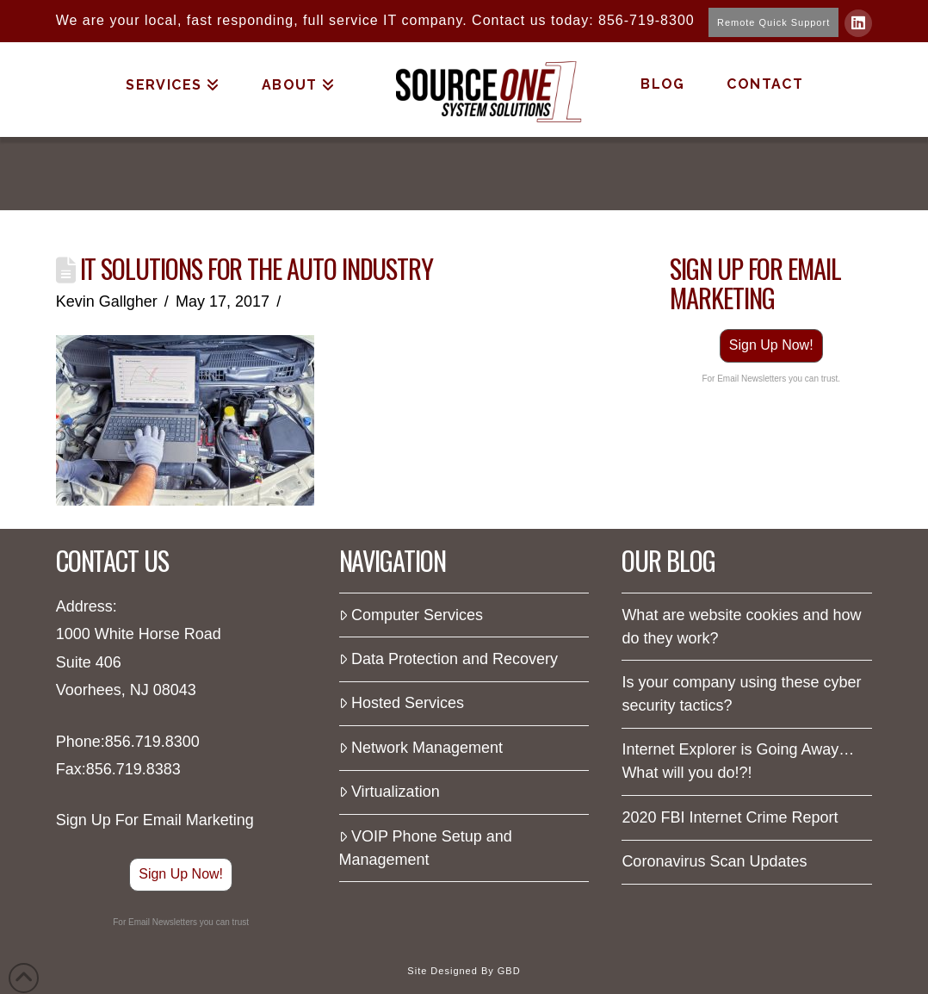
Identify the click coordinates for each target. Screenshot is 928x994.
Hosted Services (401, 702)
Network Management (421, 747)
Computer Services (411, 615)
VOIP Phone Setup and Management (425, 848)
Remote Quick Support (773, 22)
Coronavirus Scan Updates (714, 861)
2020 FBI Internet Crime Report (730, 817)
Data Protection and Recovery (449, 659)
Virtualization (389, 791)
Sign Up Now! (771, 345)
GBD (509, 971)
